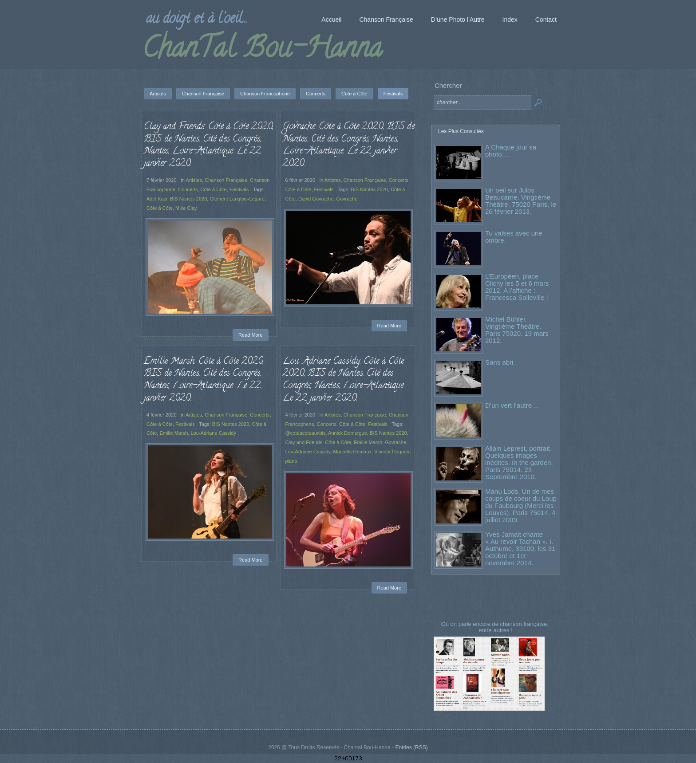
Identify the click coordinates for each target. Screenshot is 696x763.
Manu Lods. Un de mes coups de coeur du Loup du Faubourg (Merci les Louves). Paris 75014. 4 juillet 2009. (521, 505)
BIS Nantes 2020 (188, 198)
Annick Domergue (347, 433)
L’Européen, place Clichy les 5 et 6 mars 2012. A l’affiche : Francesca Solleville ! (517, 286)
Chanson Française (226, 180)
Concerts (188, 189)
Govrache (346, 198)
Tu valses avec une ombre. (513, 236)
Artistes (194, 180)
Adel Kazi (156, 198)
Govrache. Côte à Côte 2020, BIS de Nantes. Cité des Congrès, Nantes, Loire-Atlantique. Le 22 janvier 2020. (349, 145)
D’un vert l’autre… (511, 405)
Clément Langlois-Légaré (237, 198)
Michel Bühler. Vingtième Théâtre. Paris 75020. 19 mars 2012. (517, 329)
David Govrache (315, 198)
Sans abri (499, 362)
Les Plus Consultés (461, 131)
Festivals (239, 189)
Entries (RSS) (411, 747)
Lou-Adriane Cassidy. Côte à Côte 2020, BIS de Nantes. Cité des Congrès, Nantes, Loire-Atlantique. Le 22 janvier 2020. (343, 380)
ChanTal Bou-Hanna (262, 50)
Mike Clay (186, 208)
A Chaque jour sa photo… (510, 150)
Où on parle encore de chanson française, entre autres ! (495, 627)
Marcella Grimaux (352, 451)
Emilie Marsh (173, 433)
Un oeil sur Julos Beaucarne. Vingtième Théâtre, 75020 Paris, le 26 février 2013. (520, 200)
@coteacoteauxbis (305, 433)
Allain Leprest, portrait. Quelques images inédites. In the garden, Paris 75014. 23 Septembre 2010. (519, 462)
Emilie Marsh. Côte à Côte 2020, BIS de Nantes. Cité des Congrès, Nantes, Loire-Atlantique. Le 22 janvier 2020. (204, 380)
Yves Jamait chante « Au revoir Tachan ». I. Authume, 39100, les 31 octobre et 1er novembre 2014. (520, 548)
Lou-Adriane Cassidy (213, 433)
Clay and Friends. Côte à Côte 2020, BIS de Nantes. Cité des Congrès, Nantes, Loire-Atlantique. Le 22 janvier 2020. (208, 145)
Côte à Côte (214, 189)
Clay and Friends (304, 442)
